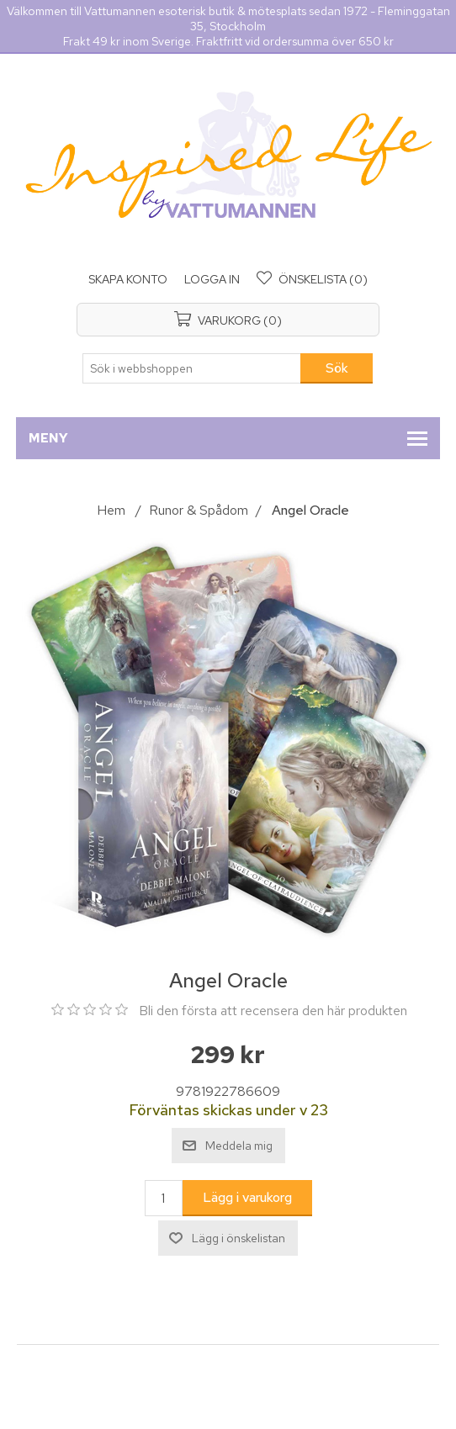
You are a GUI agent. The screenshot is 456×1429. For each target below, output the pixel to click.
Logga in (212, 279)
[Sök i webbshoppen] (191, 368)
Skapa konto (127, 279)
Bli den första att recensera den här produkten (273, 1010)
